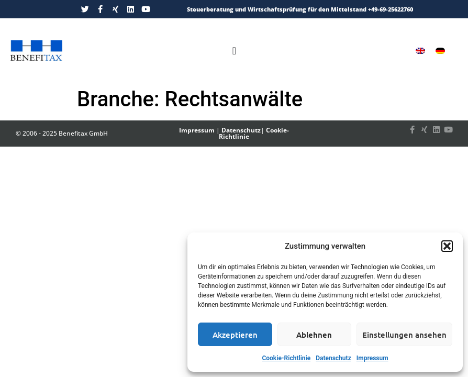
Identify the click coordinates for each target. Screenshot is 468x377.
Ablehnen (314, 334)
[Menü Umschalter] (234, 51)
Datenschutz (333, 358)
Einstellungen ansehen (404, 334)
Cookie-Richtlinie (286, 358)
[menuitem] (420, 50)
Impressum (372, 358)
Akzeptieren (235, 334)
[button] (447, 246)
